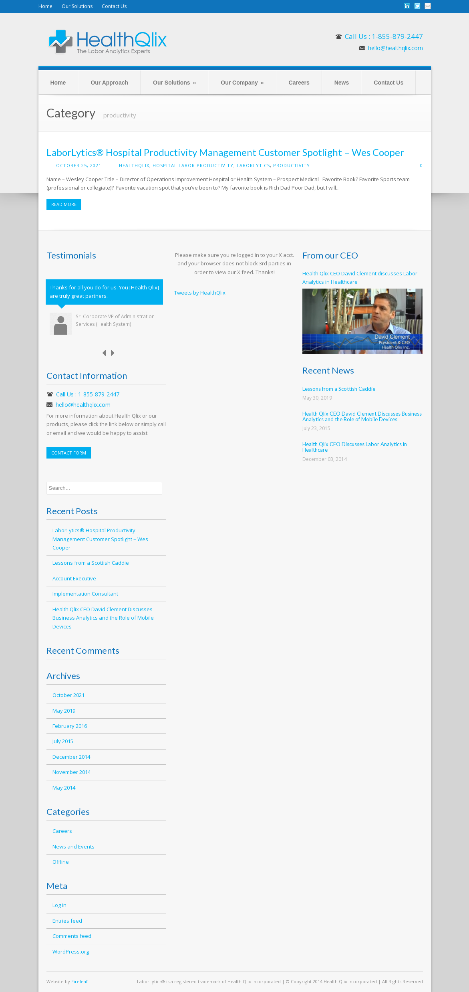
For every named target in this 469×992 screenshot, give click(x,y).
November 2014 (71, 772)
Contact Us (114, 6)
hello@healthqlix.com (395, 48)
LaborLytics (253, 165)
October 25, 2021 (78, 165)
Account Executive (74, 578)
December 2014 (71, 756)
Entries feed (67, 920)
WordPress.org (70, 951)
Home (45, 6)
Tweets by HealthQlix (199, 292)
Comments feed (71, 935)
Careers (299, 82)
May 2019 (63, 710)
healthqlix (134, 165)
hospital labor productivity (193, 165)
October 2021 (68, 695)
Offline (60, 861)
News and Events (73, 846)
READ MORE (63, 204)
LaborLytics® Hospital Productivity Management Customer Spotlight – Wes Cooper (225, 152)
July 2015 (62, 741)
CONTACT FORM (68, 453)
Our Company (242, 82)
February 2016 (69, 725)
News (341, 82)
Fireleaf (79, 981)
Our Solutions (77, 6)
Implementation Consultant (85, 593)
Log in (59, 905)
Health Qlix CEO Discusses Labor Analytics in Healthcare (354, 447)
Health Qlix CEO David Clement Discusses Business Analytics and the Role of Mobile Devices (103, 618)
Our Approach (109, 82)
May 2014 (63, 787)
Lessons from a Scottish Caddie (90, 562)
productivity (291, 165)
